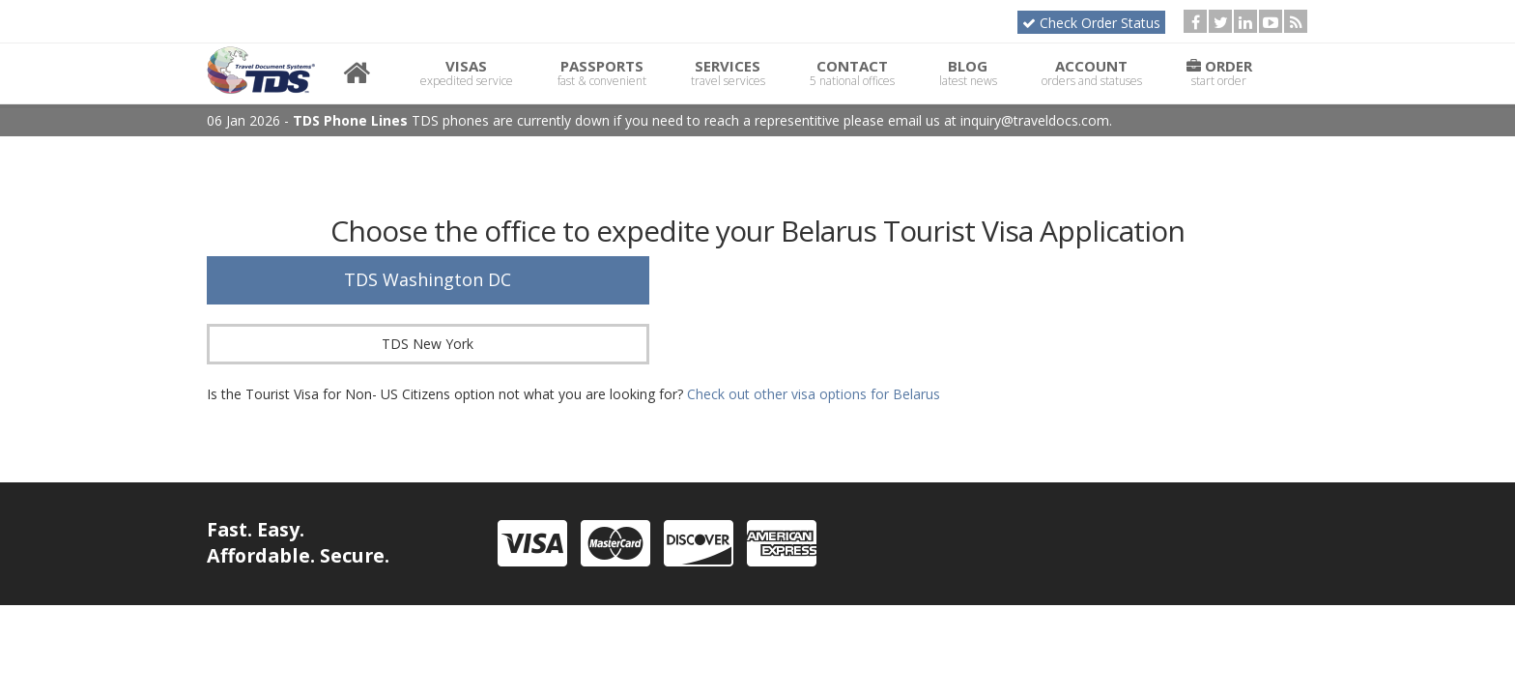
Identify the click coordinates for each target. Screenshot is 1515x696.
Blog (968, 72)
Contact (852, 72)
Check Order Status (1091, 23)
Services (728, 72)
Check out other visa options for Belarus (813, 394)
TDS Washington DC (427, 279)
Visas (466, 72)
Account (1092, 72)
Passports (601, 72)
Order (1219, 72)
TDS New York (427, 343)
